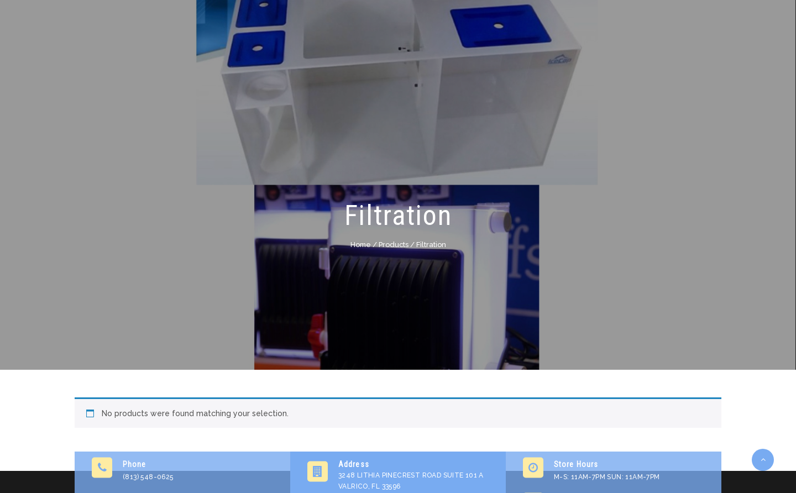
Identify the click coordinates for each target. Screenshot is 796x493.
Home (360, 244)
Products (394, 244)
